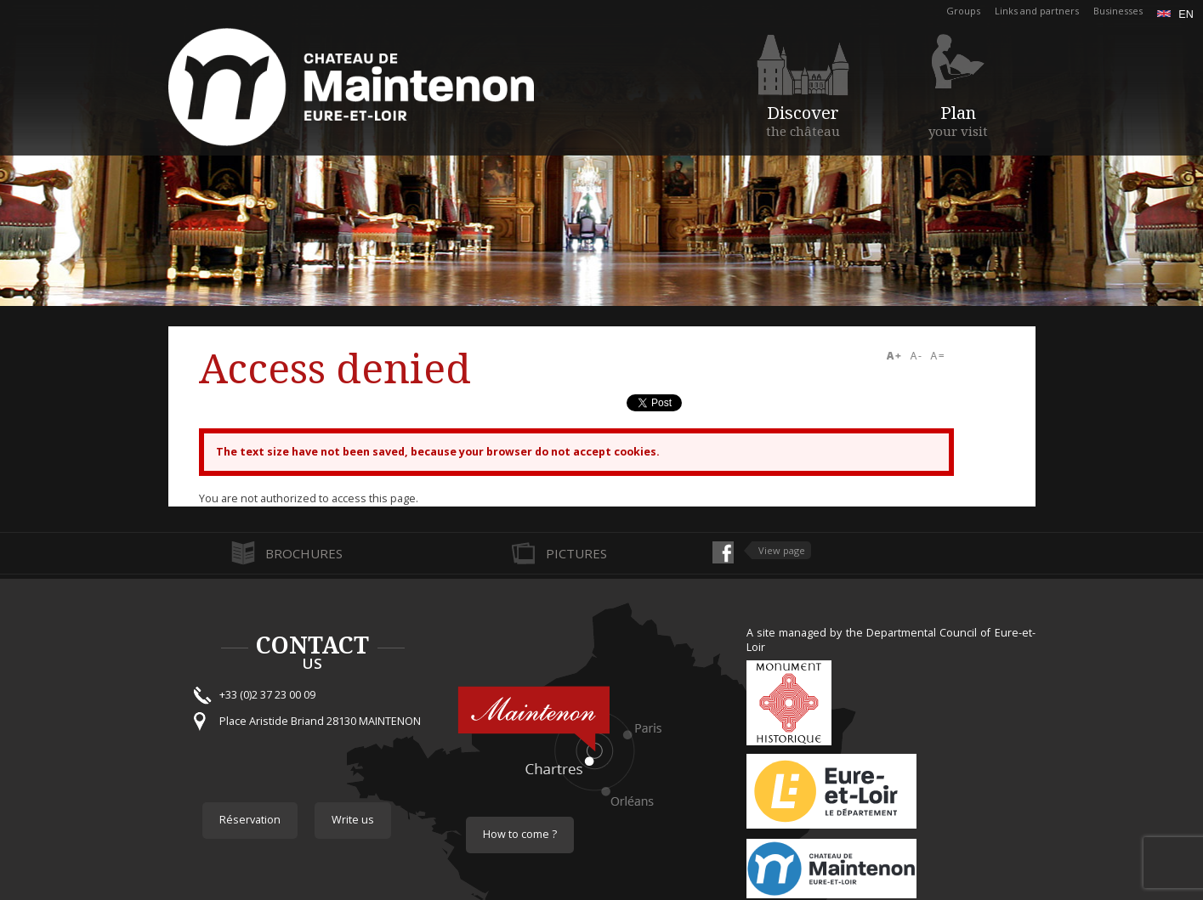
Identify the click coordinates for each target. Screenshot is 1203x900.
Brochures (304, 553)
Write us (353, 819)
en (1175, 14)
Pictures (576, 553)
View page (781, 550)
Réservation (250, 819)
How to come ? (520, 834)
